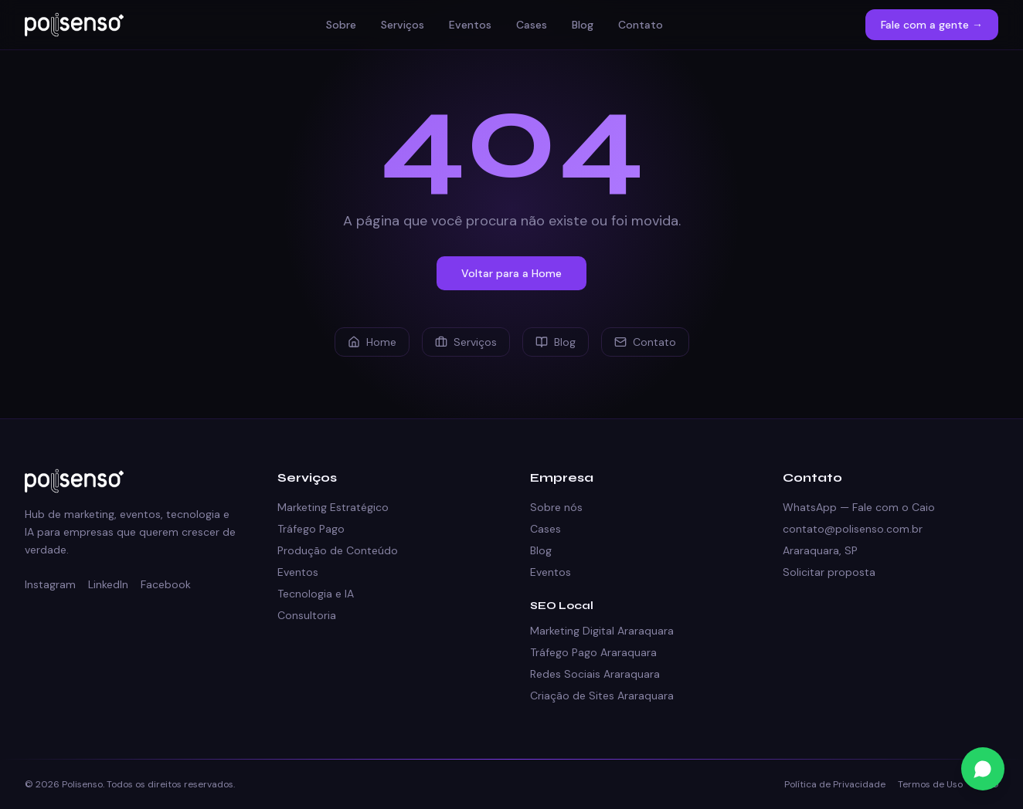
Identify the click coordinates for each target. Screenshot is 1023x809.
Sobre (341, 25)
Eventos (470, 25)
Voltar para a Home (511, 273)
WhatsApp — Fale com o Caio (859, 507)
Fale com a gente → (932, 25)
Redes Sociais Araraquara (595, 674)
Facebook (166, 584)
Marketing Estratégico (333, 507)
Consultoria (306, 615)
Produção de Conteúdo (337, 550)
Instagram (50, 584)
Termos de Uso (930, 784)
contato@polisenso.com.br (853, 529)
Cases (531, 25)
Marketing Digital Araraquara (602, 631)
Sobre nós (556, 507)
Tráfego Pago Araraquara (593, 652)
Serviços (402, 25)
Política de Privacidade (834, 784)
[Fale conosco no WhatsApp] (982, 768)
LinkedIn (108, 584)
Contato (640, 25)
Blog (582, 25)
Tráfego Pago (311, 529)
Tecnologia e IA (315, 594)
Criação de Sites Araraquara (602, 695)
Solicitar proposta (829, 572)
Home (372, 342)
